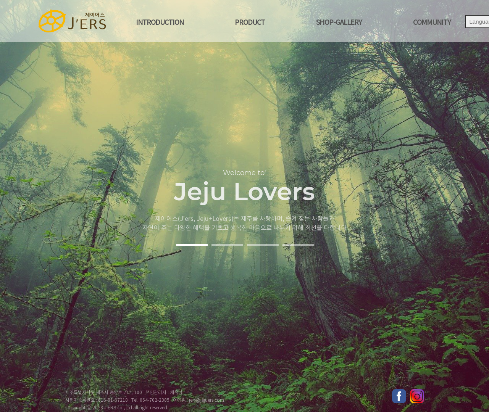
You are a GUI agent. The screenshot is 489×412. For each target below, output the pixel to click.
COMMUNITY (432, 23)
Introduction (160, 23)
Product (250, 23)
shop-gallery (339, 23)
